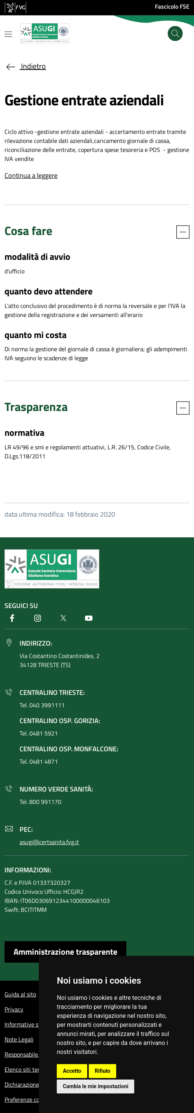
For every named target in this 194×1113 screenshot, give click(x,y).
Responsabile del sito (31, 1054)
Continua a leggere (31, 175)
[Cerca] (175, 33)
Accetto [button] (72, 1071)
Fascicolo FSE (172, 6)
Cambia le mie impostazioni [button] (95, 1086)
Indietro (25, 66)
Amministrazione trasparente (65, 951)
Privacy (14, 1009)
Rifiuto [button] (103, 1071)
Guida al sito (20, 994)
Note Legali (19, 1039)
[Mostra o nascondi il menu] (8, 34)
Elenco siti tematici (29, 1069)
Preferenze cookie (27, 1099)
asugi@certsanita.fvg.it (49, 841)
